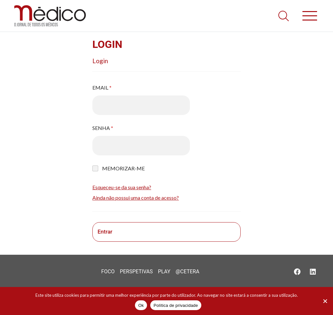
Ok (141, 305)
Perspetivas (136, 271)
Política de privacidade (175, 305)
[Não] (325, 301)
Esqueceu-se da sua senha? (121, 187)
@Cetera (187, 271)
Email (102, 87)
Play (164, 271)
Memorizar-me (123, 168)
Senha (102, 128)
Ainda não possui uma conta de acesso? (135, 197)
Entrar (105, 231)
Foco (107, 271)
